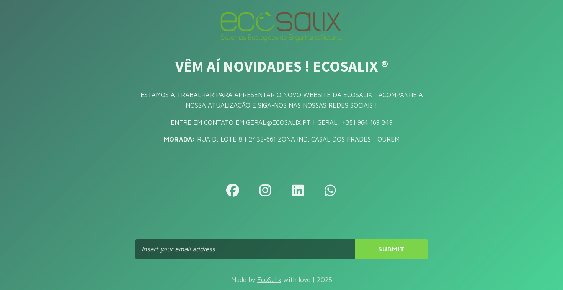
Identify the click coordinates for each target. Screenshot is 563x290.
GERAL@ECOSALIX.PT (278, 122)
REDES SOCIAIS (350, 105)
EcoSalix (269, 279)
